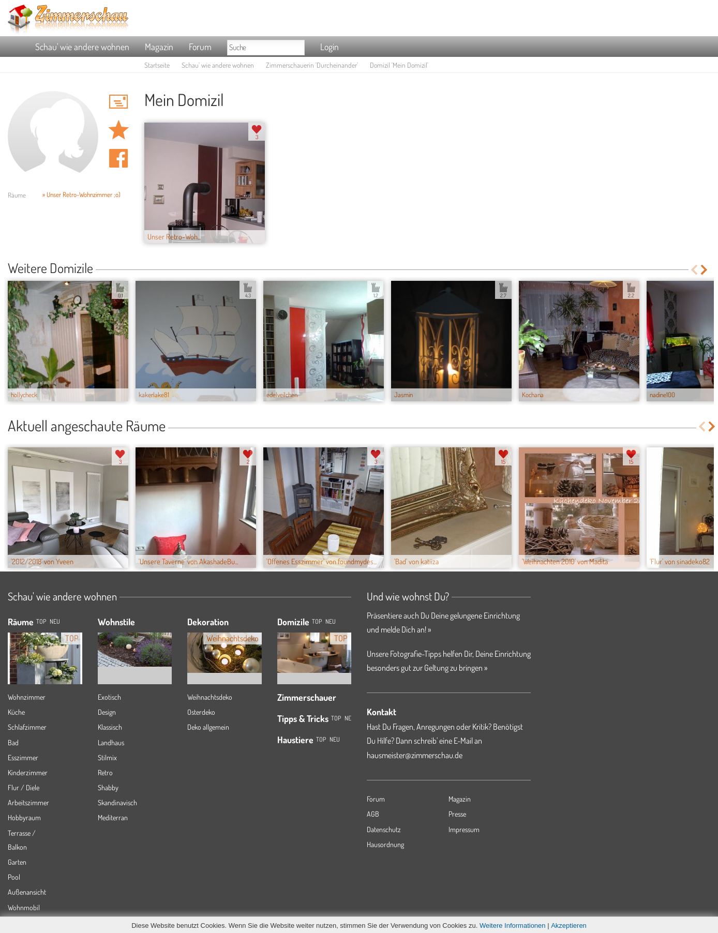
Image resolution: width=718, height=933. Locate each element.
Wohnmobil (24, 907)
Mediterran (113, 817)
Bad (13, 742)
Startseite (157, 65)
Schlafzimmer (27, 727)
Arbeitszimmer (28, 802)
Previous (694, 269)
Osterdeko (201, 712)
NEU (55, 621)
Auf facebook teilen (118, 158)
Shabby (108, 787)
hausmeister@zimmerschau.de (414, 755)
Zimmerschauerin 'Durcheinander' (312, 65)
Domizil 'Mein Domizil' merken (118, 129)
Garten (17, 861)
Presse (457, 813)
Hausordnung (385, 844)
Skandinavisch (117, 802)
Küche (16, 712)
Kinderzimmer (28, 772)
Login (329, 46)
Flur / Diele (23, 787)
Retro (105, 772)
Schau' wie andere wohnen (82, 46)
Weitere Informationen (513, 925)
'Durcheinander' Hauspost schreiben (118, 101)
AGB (373, 813)
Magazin (159, 46)
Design (107, 712)
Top (317, 621)
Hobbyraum (24, 817)
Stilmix (107, 757)
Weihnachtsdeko (209, 697)
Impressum (464, 829)
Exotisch (109, 697)
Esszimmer (23, 757)
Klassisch (110, 727)
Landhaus (111, 742)
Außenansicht (27, 891)
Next (704, 269)
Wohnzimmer (27, 697)
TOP (41, 621)
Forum (200, 46)
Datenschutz (384, 829)
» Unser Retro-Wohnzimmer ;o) (81, 194)
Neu (330, 621)
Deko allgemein (208, 727)
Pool (14, 876)
